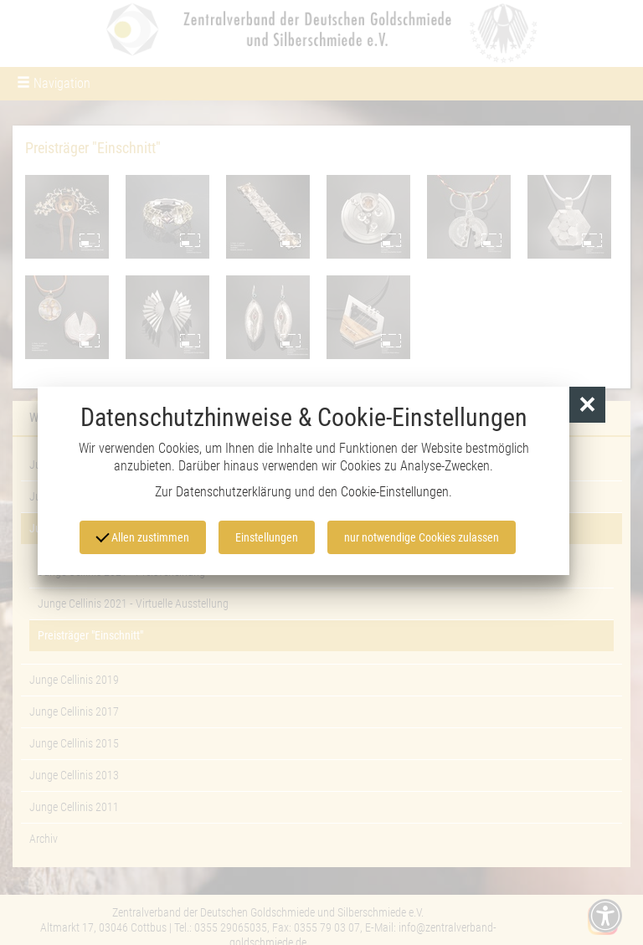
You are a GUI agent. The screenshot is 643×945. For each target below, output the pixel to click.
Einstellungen (266, 537)
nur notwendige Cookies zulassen (421, 537)
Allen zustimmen (142, 536)
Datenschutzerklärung (233, 492)
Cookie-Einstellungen (395, 492)
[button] (587, 405)
